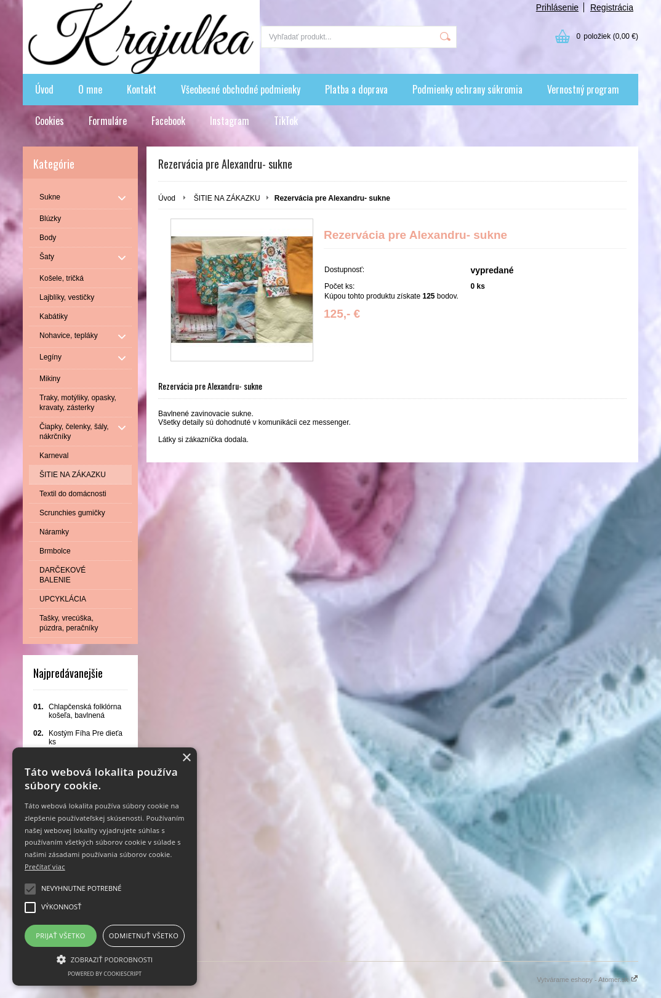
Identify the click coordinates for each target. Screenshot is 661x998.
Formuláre (108, 120)
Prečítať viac (45, 866)
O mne (90, 89)
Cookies (49, 120)
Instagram (229, 120)
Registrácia (611, 7)
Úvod (44, 89)
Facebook (168, 120)
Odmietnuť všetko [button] (143, 935)
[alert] (104, 866)
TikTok (286, 120)
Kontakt (141, 89)
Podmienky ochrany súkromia (467, 89)
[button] (105, 958)
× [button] (186, 758)
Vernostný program (583, 89)
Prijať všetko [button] (61, 935)
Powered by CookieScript (105, 974)
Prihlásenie (557, 7)
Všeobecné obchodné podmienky (240, 89)
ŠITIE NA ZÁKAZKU (227, 198)
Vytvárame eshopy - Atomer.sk (587, 979)
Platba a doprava (356, 89)
